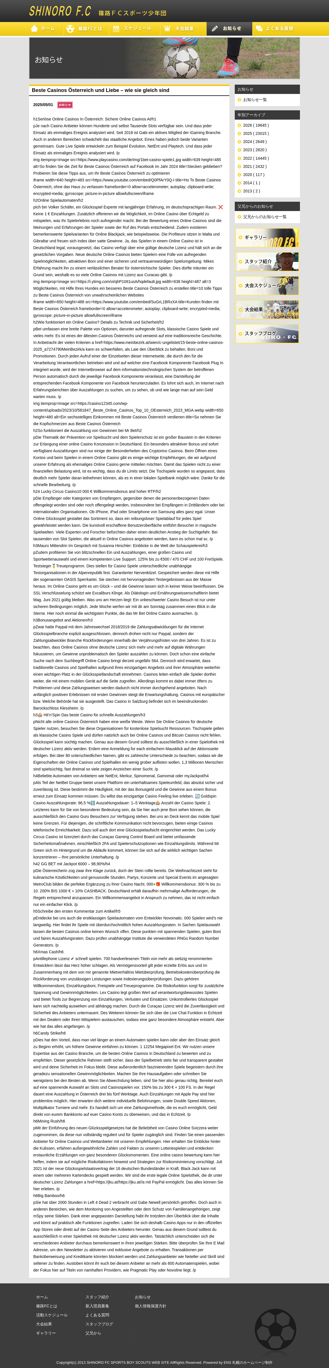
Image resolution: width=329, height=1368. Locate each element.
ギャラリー (46, 1333)
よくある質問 (97, 1315)
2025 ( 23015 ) (256, 133)
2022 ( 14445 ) (256, 158)
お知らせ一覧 (255, 99)
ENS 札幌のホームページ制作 (248, 1362)
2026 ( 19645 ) (256, 125)
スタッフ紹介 (97, 1297)
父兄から (93, 1333)
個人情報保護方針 (150, 1306)
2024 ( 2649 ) (255, 141)
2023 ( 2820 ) (255, 150)
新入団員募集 (97, 1306)
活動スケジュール (52, 1315)
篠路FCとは (46, 1306)
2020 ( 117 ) (254, 174)
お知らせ (143, 1297)
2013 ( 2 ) (251, 191)
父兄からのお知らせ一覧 (265, 216)
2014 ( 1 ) (251, 183)
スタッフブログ (99, 1324)
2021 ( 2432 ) (255, 166)
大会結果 (44, 1324)
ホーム (42, 1297)
